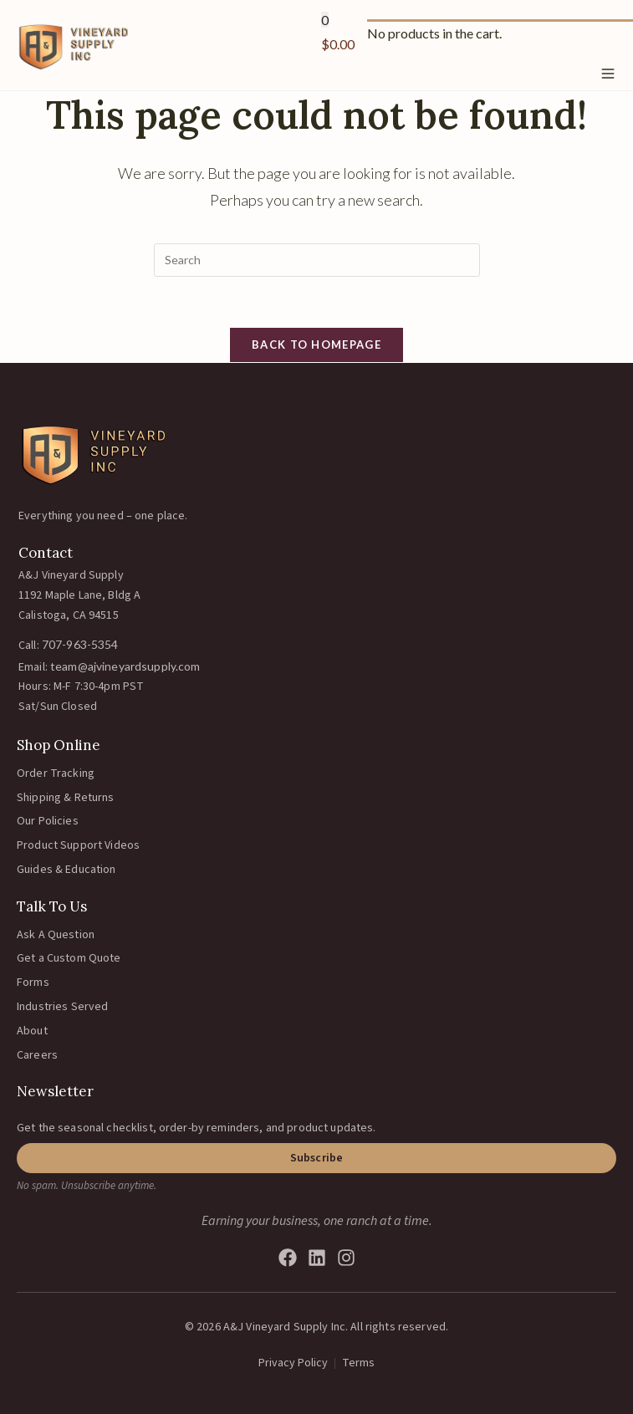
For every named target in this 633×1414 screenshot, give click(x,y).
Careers (37, 1055)
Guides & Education (66, 869)
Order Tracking (55, 773)
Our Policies (48, 821)
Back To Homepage (316, 344)
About (32, 1031)
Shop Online (58, 745)
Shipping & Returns (66, 797)
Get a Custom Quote (69, 958)
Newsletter (55, 1091)
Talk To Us (52, 906)
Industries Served (62, 1006)
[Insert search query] (317, 260)
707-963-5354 (80, 644)
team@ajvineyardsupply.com (125, 666)
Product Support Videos (78, 845)
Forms (33, 982)
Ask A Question (55, 935)
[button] (316, 1158)
